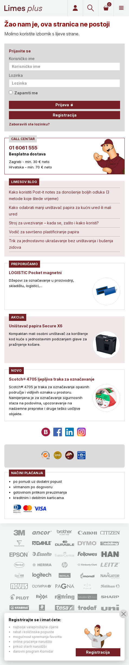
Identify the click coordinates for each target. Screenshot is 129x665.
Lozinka (16, 75)
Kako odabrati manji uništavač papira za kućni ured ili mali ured (60, 210)
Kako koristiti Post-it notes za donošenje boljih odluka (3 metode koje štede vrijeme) (59, 195)
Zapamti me (23, 93)
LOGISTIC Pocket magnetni (35, 272)
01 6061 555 (23, 148)
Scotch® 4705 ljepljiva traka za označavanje (51, 379)
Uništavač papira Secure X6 (35, 326)
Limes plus (23, 8)
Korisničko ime (22, 58)
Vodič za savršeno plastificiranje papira (44, 232)
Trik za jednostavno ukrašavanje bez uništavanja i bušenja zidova (61, 244)
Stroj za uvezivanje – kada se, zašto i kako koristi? (54, 223)
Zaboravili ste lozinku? (29, 124)
